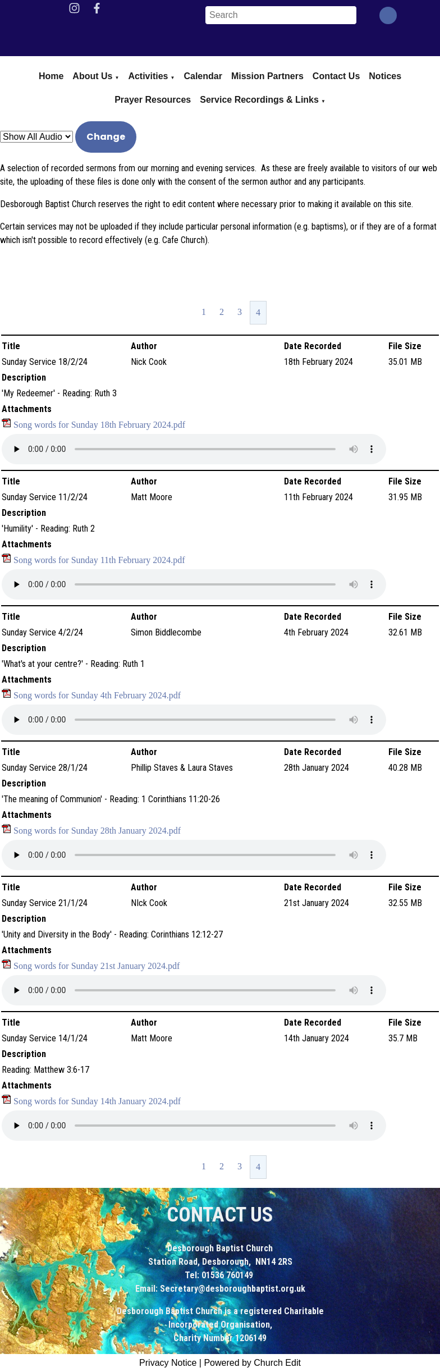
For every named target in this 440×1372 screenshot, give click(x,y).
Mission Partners (267, 76)
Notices (385, 76)
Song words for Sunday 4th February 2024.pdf (97, 695)
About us (92, 76)
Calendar (203, 76)
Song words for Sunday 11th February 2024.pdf (99, 560)
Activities (148, 76)
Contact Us (336, 76)
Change (105, 136)
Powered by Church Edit (252, 1363)
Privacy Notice (167, 1363)
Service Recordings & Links (259, 99)
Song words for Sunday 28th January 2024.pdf (97, 830)
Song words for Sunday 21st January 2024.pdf (96, 966)
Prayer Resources (152, 99)
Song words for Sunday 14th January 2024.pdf (97, 1101)
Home (51, 76)
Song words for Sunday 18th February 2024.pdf (99, 424)
